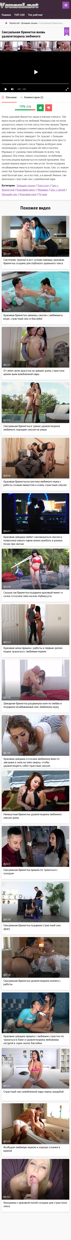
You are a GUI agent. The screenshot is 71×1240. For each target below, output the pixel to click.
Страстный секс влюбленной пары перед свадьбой (33, 1091)
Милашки (43, 189)
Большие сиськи (26, 185)
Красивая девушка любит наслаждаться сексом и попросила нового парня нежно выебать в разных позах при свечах (33, 540)
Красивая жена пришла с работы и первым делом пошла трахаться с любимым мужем (32, 649)
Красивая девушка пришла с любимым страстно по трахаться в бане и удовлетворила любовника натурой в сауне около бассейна (33, 1039)
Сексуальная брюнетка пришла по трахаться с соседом (30, 871)
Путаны (43, 194)
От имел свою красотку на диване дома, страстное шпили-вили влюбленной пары (33, 372)
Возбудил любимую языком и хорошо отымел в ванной (31, 1148)
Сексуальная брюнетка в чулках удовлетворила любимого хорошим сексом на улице (31, 427)
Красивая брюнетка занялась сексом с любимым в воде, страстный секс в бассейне (33, 316)
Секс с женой (57, 189)
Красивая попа (28, 194)
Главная (6, 14)
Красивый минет (26, 189)
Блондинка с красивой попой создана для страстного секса (35, 1204)
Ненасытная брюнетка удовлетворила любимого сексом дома (32, 815)
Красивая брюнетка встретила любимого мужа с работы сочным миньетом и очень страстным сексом (35, 483)
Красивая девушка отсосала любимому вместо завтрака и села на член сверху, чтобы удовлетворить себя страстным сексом (31, 762)
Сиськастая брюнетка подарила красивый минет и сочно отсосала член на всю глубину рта (33, 594)
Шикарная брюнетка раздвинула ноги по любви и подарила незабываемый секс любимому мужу (32, 705)
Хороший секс (10, 194)
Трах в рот (43, 185)
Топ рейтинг (35, 14)
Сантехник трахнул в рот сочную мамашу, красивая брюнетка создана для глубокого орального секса (33, 261)
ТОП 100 (19, 14)
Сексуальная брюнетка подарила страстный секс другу (32, 927)
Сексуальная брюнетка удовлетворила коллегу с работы (32, 982)
